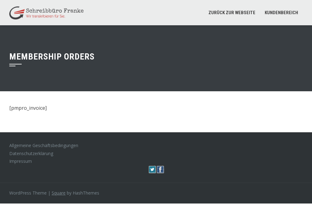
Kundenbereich (281, 12)
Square (59, 193)
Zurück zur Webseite (231, 12)
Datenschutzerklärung (31, 153)
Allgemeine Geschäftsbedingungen (43, 145)
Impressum (20, 161)
